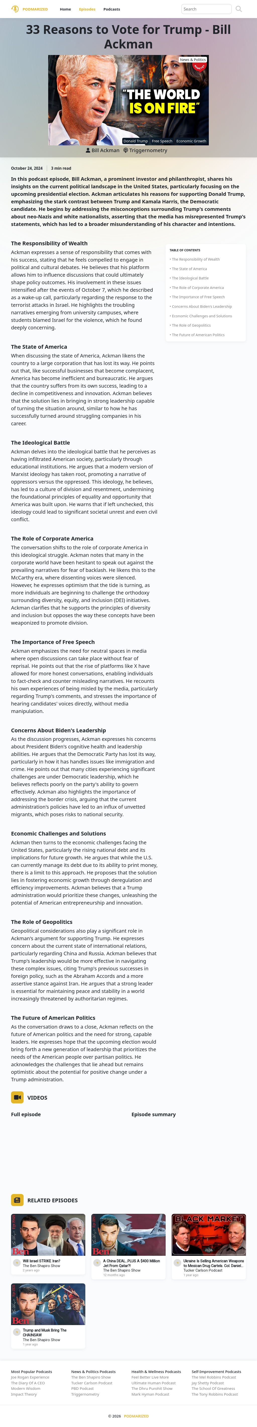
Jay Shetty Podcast (208, 1382)
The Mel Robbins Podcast (214, 1377)
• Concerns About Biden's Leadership (201, 306)
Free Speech (162, 141)
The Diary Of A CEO (28, 1382)
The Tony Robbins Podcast (215, 1394)
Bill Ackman (106, 150)
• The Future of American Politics (197, 334)
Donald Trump (135, 141)
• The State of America (188, 268)
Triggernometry (145, 150)
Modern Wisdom (25, 1388)
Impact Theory (24, 1394)
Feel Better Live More (150, 1377)
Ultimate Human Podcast (154, 1382)
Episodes (87, 9)
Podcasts (111, 9)
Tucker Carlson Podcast (202, 1270)
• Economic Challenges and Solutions (201, 316)
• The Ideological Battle (189, 278)
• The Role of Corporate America (197, 287)
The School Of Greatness (213, 1388)
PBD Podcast (82, 1388)
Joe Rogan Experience (30, 1377)
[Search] (239, 9)
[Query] (206, 9)
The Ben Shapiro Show (41, 1266)
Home (65, 9)
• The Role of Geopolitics (190, 325)
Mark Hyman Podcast (150, 1394)
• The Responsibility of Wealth (195, 259)
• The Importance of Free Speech (197, 296)
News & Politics (193, 59)
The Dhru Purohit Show (152, 1388)
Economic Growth (191, 141)
